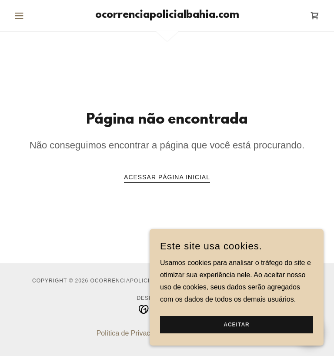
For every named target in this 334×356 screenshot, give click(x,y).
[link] (167, 15)
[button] (33, 15)
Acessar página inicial (167, 177)
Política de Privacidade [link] (132, 333)
